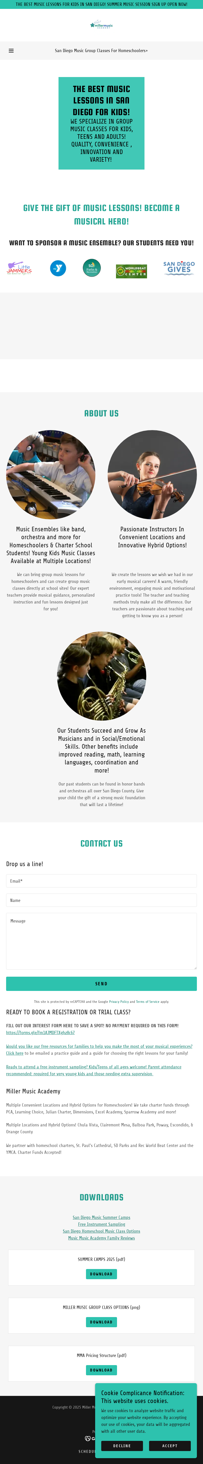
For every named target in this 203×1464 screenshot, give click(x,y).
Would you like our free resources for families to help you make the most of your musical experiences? (99, 1046)
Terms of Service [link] (148, 1002)
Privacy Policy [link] (119, 1002)
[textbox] (101, 880)
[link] (101, 25)
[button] (11, 51)
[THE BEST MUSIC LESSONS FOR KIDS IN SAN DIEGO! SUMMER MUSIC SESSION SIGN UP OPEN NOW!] (101, 4)
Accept (170, 1445)
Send (101, 983)
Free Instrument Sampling (101, 1224)
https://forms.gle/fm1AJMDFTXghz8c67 (40, 1032)
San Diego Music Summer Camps (101, 1217)
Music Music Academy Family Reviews (101, 1238)
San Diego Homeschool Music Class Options (101, 1231)
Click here (14, 1053)
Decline (122, 1445)
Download (101, 1274)
